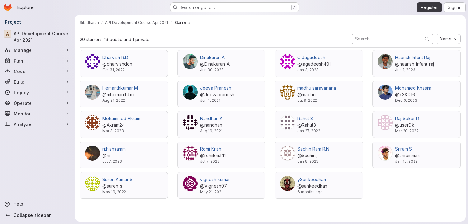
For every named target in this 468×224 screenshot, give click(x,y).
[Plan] (37, 61)
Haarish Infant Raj (412, 57)
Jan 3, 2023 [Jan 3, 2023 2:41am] (308, 70)
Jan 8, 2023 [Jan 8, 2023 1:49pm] (308, 161)
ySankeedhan (311, 179)
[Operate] (37, 103)
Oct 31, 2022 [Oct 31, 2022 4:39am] (113, 70)
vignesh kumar (215, 179)
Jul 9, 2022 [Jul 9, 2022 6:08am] (307, 100)
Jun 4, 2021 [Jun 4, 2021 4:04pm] (210, 100)
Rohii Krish (210, 149)
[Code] (37, 71)
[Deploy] (37, 92)
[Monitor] (37, 114)
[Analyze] (37, 124)
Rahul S (305, 118)
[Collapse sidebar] (37, 215)
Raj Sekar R (407, 118)
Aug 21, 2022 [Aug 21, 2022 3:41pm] (113, 100)
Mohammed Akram (121, 118)
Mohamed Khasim (413, 88)
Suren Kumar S (117, 179)
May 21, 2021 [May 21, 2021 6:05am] (211, 191)
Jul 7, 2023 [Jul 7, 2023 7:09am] (210, 161)
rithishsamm (114, 149)
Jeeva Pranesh (215, 88)
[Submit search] (427, 38)
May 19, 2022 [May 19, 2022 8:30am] (114, 191)
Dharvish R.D (115, 57)
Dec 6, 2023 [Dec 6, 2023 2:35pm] (406, 100)
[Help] (37, 204)
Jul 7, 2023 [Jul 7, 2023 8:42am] (112, 161)
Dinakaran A (212, 57)
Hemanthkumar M (120, 88)
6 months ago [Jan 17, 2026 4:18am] (310, 191)
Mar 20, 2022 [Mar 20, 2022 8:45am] (407, 130)
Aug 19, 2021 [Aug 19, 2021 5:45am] (211, 130)
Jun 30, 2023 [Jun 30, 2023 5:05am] (212, 70)
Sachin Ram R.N (313, 149)
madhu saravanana (316, 88)
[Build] (37, 82)
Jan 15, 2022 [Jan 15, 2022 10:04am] (406, 161)
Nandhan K (211, 118)
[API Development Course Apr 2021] (37, 36)
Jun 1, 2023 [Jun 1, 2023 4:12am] (405, 70)
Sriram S (403, 149)
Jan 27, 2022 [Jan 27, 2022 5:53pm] (308, 130)
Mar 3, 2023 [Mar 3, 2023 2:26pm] (113, 130)
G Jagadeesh (311, 57)
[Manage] (37, 50)
